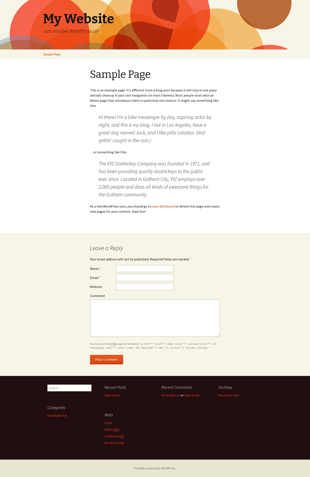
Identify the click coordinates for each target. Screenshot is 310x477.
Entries (111, 430)
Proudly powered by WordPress (155, 468)
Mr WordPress (170, 395)
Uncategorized (57, 415)
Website (96, 287)
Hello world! (111, 395)
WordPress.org (114, 443)
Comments (114, 436)
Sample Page (51, 54)
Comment (97, 296)
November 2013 (229, 395)
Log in (108, 423)
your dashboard (163, 206)
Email (95, 277)
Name (95, 268)
